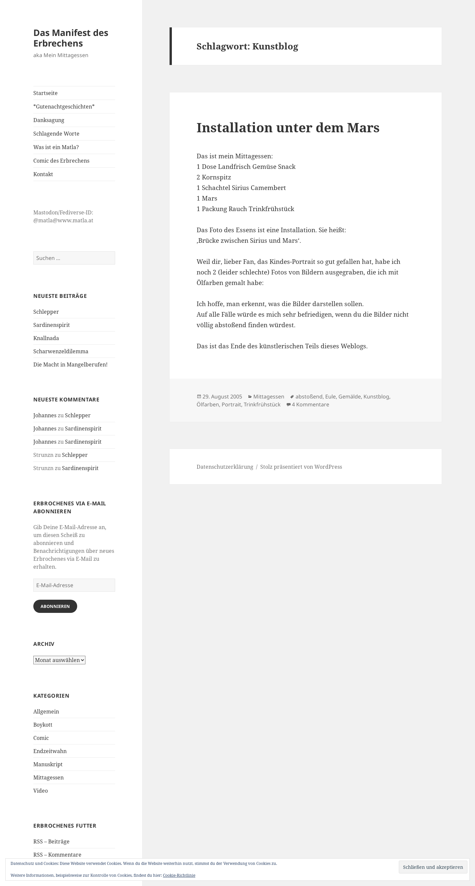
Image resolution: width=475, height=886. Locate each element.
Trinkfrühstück (262, 404)
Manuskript (48, 764)
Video (40, 790)
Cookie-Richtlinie (179, 875)
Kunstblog (376, 396)
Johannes (44, 415)
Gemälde (349, 396)
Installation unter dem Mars (288, 127)
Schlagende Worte (56, 133)
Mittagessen (48, 777)
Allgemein (46, 711)
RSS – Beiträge (51, 841)
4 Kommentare (310, 404)
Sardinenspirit (51, 325)
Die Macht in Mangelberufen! (70, 364)
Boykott (42, 724)
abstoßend (309, 396)
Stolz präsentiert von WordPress (301, 466)
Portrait (231, 404)
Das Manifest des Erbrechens (70, 37)
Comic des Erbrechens (61, 160)
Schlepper (46, 311)
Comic (41, 738)
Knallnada (46, 338)
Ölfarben (208, 404)
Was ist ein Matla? (56, 147)
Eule (330, 396)
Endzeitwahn (50, 751)
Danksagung (48, 120)
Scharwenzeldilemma (60, 351)
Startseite (45, 93)
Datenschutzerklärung (225, 466)
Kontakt (43, 174)
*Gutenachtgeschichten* (64, 106)
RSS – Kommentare (57, 854)
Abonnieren (55, 606)
